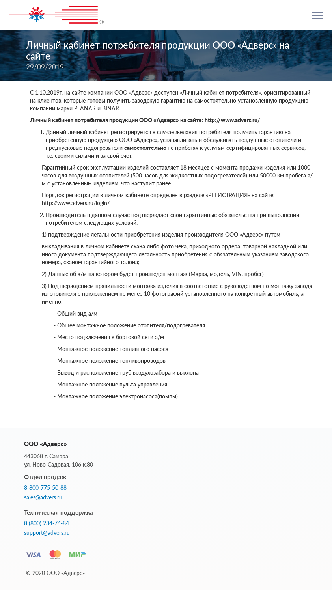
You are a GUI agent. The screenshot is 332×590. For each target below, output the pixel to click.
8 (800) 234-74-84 (46, 523)
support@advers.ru (47, 533)
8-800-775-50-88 (45, 488)
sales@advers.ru (43, 497)
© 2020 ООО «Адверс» (55, 572)
